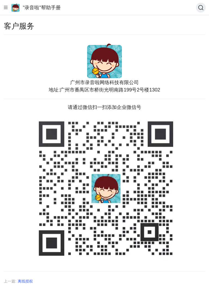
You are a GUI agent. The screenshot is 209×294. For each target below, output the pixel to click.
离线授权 (25, 281)
